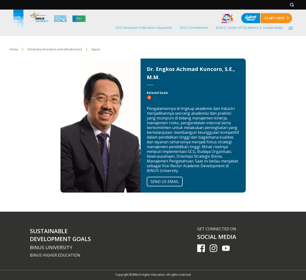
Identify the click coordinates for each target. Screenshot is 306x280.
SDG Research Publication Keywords (143, 27)
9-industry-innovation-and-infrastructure (54, 49)
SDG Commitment (194, 27)
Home (14, 49)
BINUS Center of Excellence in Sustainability (249, 27)
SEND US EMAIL (164, 181)
